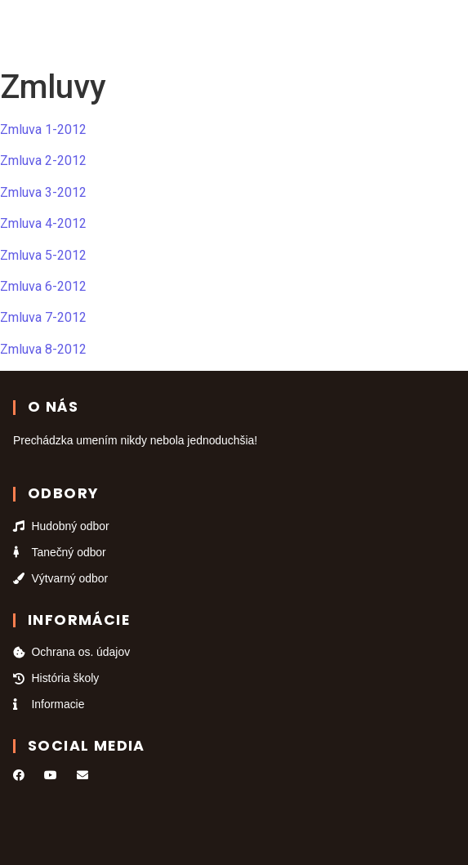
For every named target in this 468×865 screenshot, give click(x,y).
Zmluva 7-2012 (43, 317)
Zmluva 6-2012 (43, 286)
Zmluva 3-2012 (43, 192)
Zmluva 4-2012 (43, 223)
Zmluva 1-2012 (43, 129)
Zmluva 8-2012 (43, 349)
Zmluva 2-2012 (43, 160)
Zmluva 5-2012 (43, 255)
